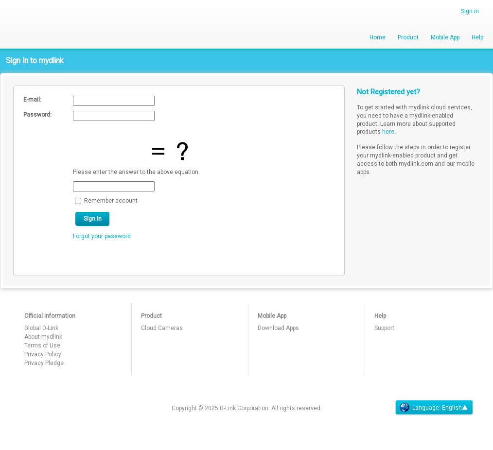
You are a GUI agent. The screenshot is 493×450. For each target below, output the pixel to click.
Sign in (470, 11)
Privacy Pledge (44, 363)
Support (384, 328)
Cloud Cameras (162, 328)
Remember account (111, 200)
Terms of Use (42, 345)
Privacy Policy (42, 354)
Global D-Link (41, 328)
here (388, 131)
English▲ (455, 407)
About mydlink (43, 336)
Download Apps (278, 328)
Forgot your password (102, 236)
